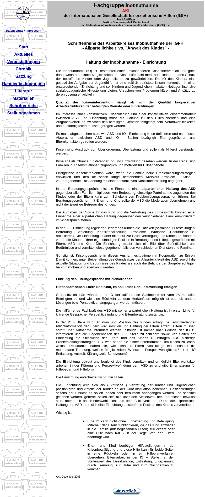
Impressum (33, 30)
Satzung (23, 76)
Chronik (23, 69)
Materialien (24, 98)
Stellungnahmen (23, 113)
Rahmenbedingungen (23, 83)
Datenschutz (14, 30)
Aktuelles (23, 54)
